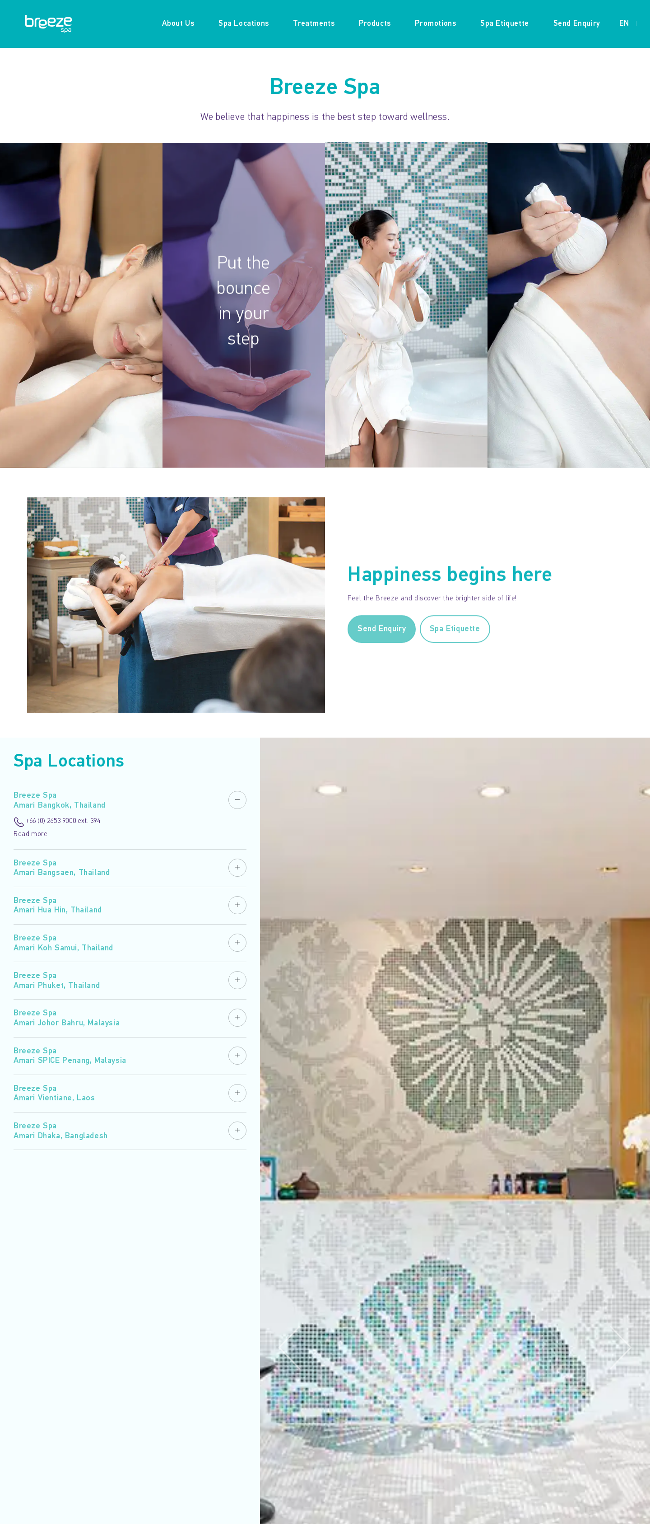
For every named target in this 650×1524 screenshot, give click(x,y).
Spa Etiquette (504, 24)
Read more (30, 834)
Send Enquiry (576, 24)
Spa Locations (243, 24)
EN (624, 24)
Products (375, 24)
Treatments (313, 24)
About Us (178, 24)
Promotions (435, 24)
